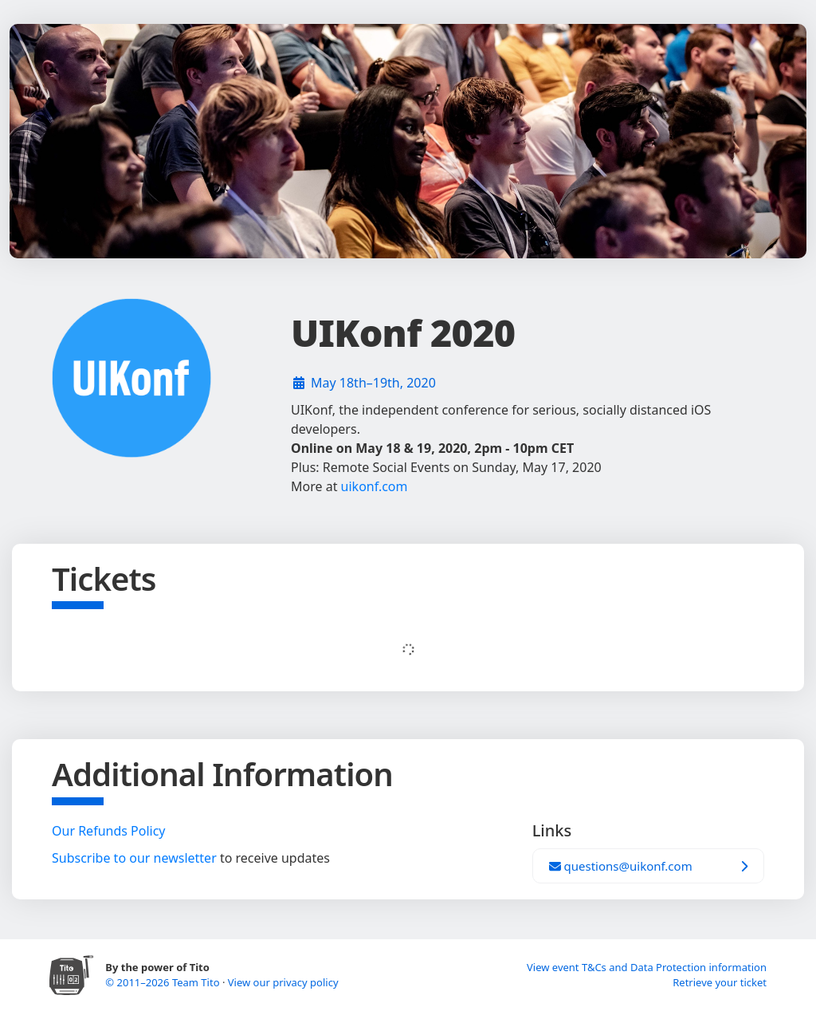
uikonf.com (374, 486)
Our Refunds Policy (109, 831)
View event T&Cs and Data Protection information (647, 967)
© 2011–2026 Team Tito (163, 982)
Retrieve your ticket (720, 982)
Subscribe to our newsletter (134, 858)
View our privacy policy (283, 982)
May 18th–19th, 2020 (373, 382)
